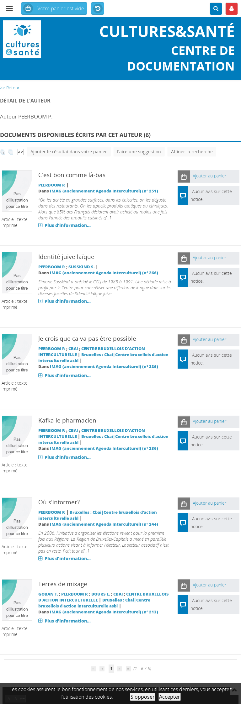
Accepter (169, 696)
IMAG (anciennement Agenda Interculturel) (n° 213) (104, 612)
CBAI (73, 348)
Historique (97, 9)
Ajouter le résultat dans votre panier (68, 152)
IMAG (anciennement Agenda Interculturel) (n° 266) (104, 273)
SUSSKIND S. (81, 267)
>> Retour (9, 88)
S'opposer (143, 696)
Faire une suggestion (139, 152)
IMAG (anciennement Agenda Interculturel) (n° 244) (104, 524)
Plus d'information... (68, 225)
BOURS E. (100, 594)
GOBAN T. (48, 594)
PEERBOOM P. (51, 185)
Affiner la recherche (192, 152)
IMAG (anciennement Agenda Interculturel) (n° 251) (104, 191)
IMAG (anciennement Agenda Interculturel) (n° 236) (104, 366)
